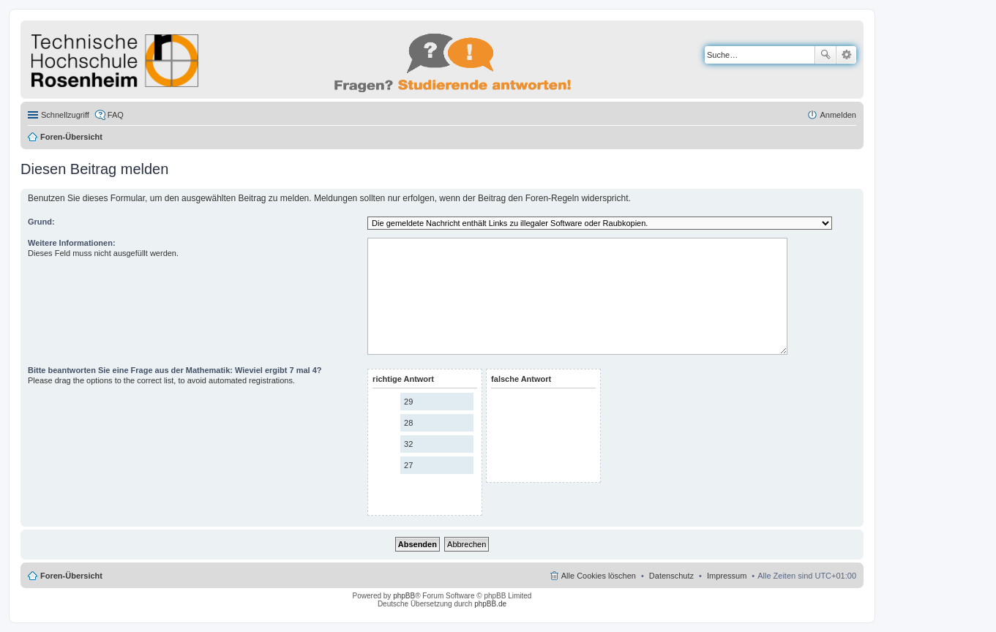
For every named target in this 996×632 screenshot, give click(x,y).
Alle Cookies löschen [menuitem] (598, 575)
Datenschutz (671, 575)
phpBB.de (490, 604)
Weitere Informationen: (72, 242)
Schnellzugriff (65, 114)
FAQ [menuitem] (116, 114)
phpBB (404, 596)
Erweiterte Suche (846, 55)
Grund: (41, 221)
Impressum (726, 575)
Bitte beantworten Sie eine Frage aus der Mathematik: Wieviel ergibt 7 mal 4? (175, 370)
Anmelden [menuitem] (838, 114)
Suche (825, 55)
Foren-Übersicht (71, 136)
